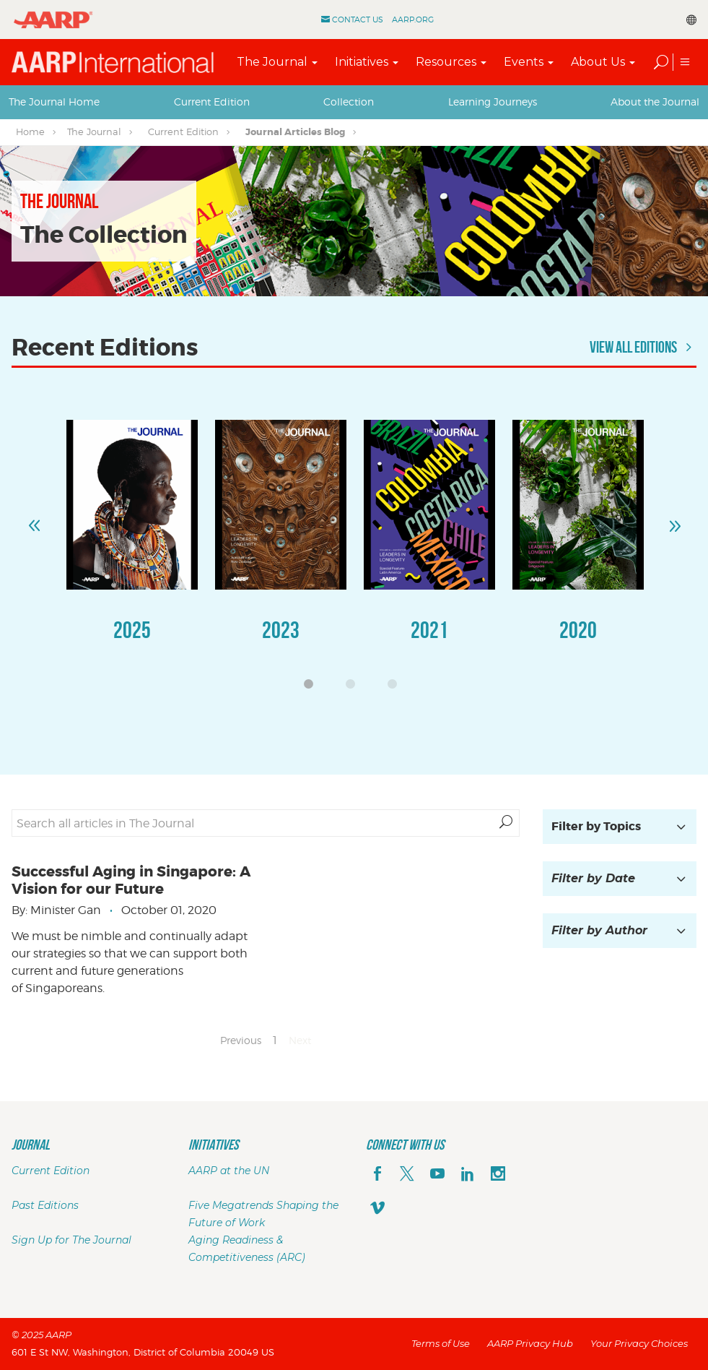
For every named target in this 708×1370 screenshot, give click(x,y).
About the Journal (655, 101)
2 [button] (354, 688)
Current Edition (212, 101)
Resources (446, 62)
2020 (578, 629)
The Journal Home (54, 101)
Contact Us (357, 19)
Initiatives (361, 62)
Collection (348, 101)
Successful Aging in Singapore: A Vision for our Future (131, 880)
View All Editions (643, 347)
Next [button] (674, 519)
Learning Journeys (492, 101)
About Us (598, 62)
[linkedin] (467, 1175)
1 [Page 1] (275, 1040)
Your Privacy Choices (639, 1343)
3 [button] (396, 688)
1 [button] (312, 688)
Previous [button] (34, 519)
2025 (132, 629)
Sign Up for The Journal (71, 1239)
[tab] (54, 102)
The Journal (272, 62)
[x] (407, 1175)
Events (523, 62)
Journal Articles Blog (295, 132)
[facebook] (377, 1175)
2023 (281, 629)
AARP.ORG (413, 19)
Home (30, 131)
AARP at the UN (228, 1170)
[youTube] (437, 1175)
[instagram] (498, 1175)
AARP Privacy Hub (530, 1343)
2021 (429, 629)
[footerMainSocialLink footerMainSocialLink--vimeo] (377, 1210)
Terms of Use (440, 1343)
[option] (132, 545)
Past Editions (45, 1205)
